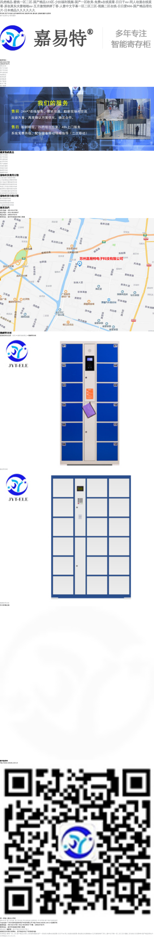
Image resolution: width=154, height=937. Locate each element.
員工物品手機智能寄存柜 (8, 182)
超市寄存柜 (4, 161)
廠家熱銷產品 (22, 335)
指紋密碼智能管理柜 (7, 203)
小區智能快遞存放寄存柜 (8, 191)
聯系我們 (54, 920)
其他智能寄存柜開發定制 (8, 193)
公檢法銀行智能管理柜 (8, 178)
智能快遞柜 (4, 166)
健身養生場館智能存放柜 (8, 189)
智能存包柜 (4, 168)
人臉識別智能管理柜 (7, 205)
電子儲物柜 (4, 164)
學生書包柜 (4, 159)
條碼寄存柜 (4, 170)
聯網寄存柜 (4, 172)
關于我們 (48, 920)
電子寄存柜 (4, 157)
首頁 (14, 335)
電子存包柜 (4, 155)
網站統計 (3, 929)
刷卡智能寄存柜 (5, 198)
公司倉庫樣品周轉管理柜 (8, 180)
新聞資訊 (34, 920)
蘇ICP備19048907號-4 (20, 929)
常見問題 (41, 920)
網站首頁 (3, 920)
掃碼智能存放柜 (5, 201)
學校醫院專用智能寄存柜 (8, 184)
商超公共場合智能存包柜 (8, 186)
